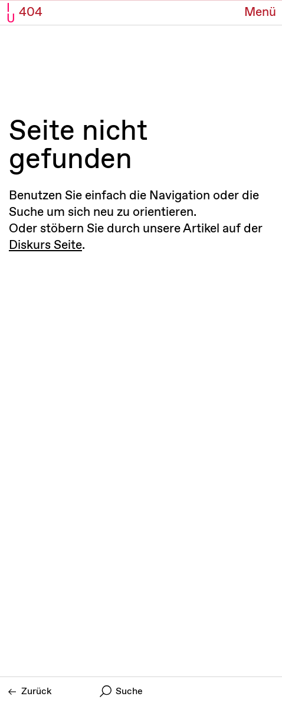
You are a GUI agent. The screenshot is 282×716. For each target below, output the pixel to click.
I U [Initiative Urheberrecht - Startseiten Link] (10, 13)
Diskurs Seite (45, 245)
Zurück (30, 691)
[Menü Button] (260, 12)
